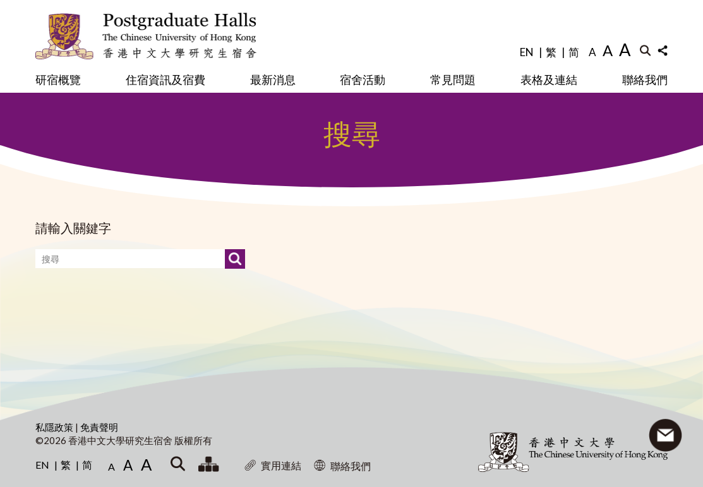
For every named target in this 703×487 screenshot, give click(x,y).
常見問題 (453, 79)
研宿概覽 (58, 79)
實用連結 (272, 465)
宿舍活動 (362, 79)
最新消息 (273, 79)
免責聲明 (99, 427)
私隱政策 (55, 427)
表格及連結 (548, 79)
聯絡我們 (645, 79)
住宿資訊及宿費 (165, 79)
